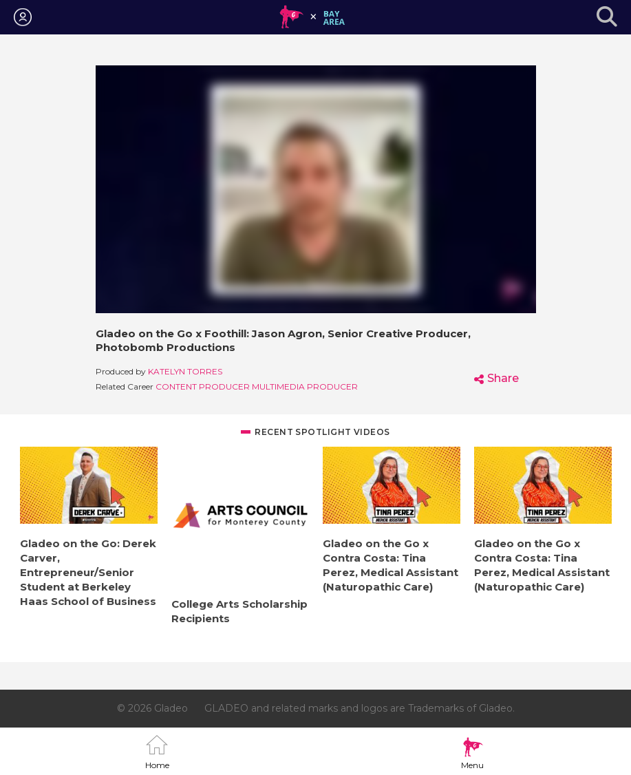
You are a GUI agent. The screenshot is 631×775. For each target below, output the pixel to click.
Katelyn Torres (185, 371)
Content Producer (203, 386)
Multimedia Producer (305, 386)
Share (503, 378)
